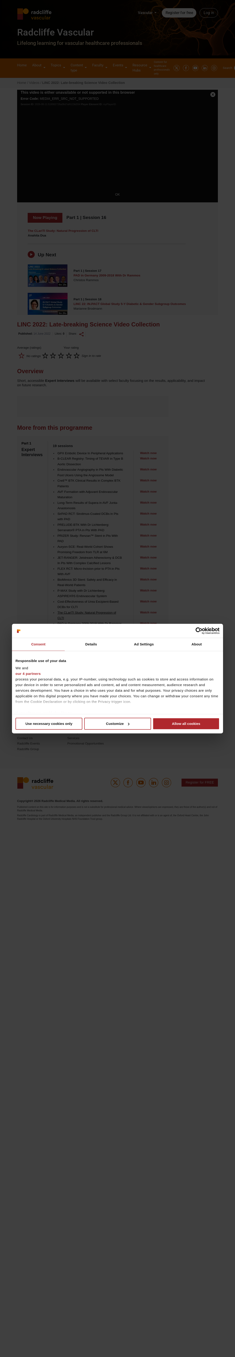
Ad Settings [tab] (144, 644)
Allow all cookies (186, 724)
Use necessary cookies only (48, 724)
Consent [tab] (38, 644)
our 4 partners (28, 674)
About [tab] (197, 644)
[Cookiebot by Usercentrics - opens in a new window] (199, 630)
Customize (117, 724)
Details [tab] (91, 644)
